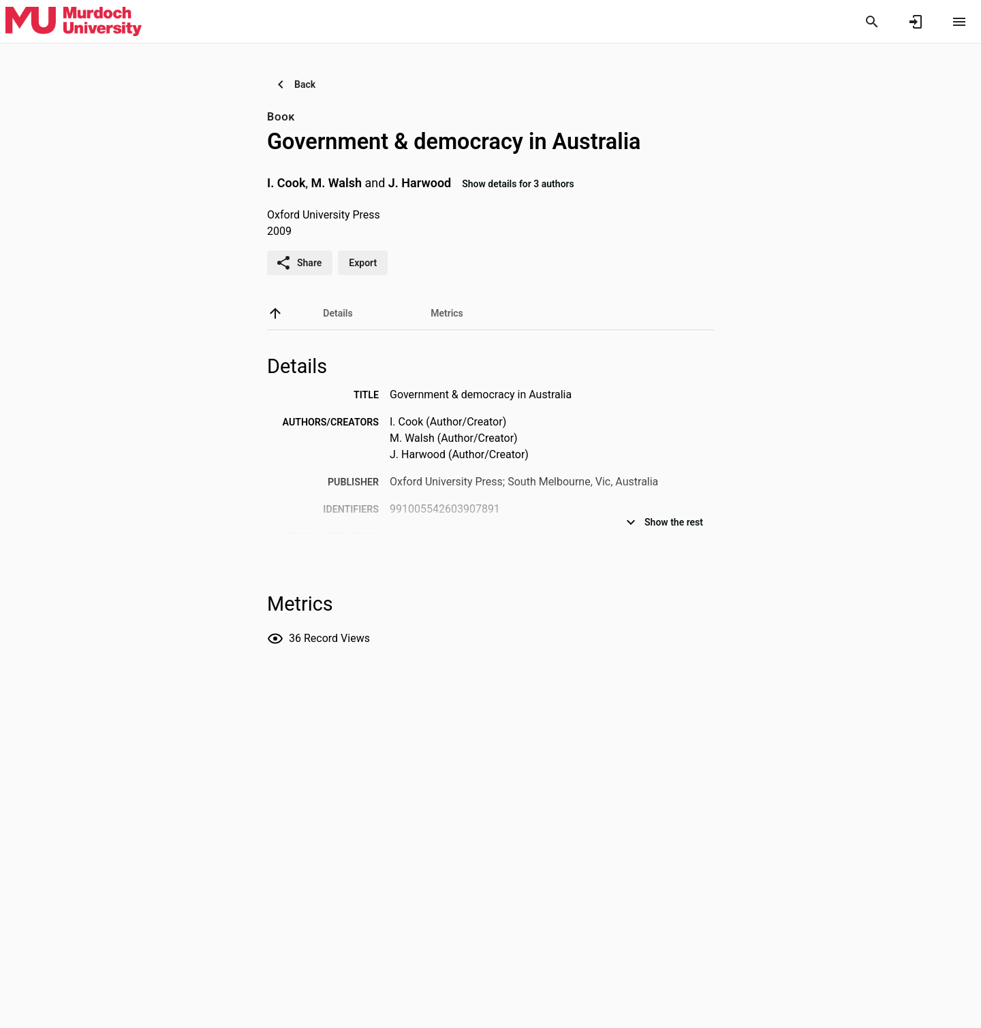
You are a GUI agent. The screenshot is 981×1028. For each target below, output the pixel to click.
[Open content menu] (959, 21)
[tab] (337, 313)
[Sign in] (915, 21)
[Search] (872, 21)
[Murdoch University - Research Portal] (73, 21)
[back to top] (275, 313)
